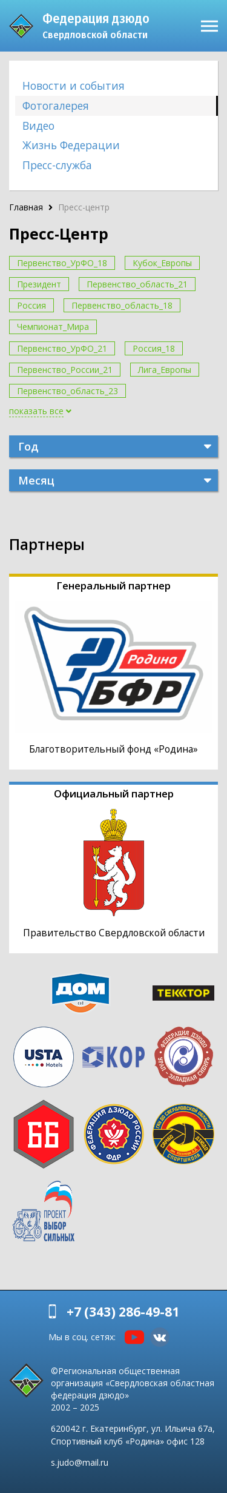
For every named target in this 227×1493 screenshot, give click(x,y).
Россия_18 (154, 348)
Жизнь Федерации (71, 145)
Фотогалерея (55, 105)
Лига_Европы (164, 369)
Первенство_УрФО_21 (62, 348)
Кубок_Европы (162, 263)
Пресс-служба (57, 165)
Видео (38, 125)
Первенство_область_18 (122, 305)
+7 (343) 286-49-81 (123, 1311)
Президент (39, 284)
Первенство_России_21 (65, 369)
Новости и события (73, 85)
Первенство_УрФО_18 (62, 263)
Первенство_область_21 (137, 284)
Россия (31, 305)
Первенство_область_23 (67, 391)
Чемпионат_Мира (53, 326)
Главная (26, 207)
